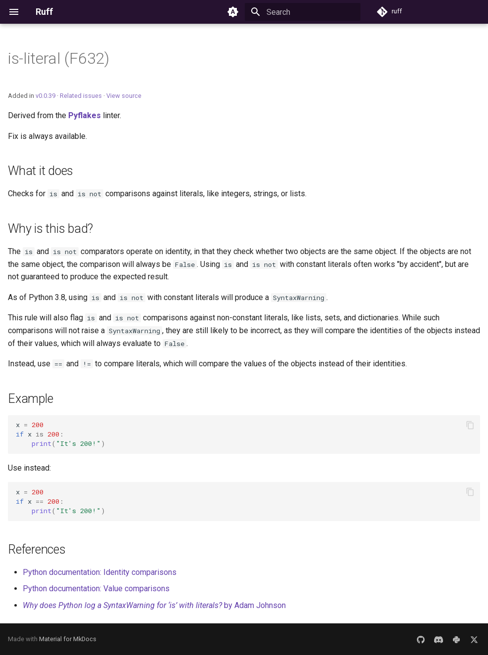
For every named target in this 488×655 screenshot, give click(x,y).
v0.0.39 (45, 95)
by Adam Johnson (154, 605)
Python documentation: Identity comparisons (100, 572)
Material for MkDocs (67, 639)
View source (123, 95)
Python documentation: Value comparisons (96, 588)
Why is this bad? (50, 228)
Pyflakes (84, 115)
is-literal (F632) (58, 58)
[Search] (302, 12)
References (37, 549)
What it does (40, 171)
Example (30, 399)
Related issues (81, 95)
